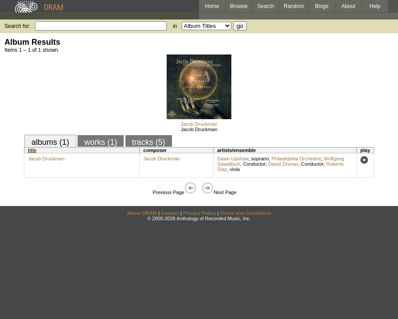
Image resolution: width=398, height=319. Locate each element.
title (32, 150)
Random (294, 6)
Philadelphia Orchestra (296, 158)
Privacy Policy (199, 213)
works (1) (100, 142)
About (348, 6)
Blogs (321, 6)
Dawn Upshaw (232, 158)
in (175, 26)
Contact (170, 213)
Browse (239, 6)
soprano (260, 158)
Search (266, 6)
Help (375, 6)
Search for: (17, 26)
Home (212, 6)
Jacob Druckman (199, 124)
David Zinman (283, 164)
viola (235, 169)
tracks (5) (148, 142)
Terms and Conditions (245, 213)
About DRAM (142, 213)
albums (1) (50, 142)
